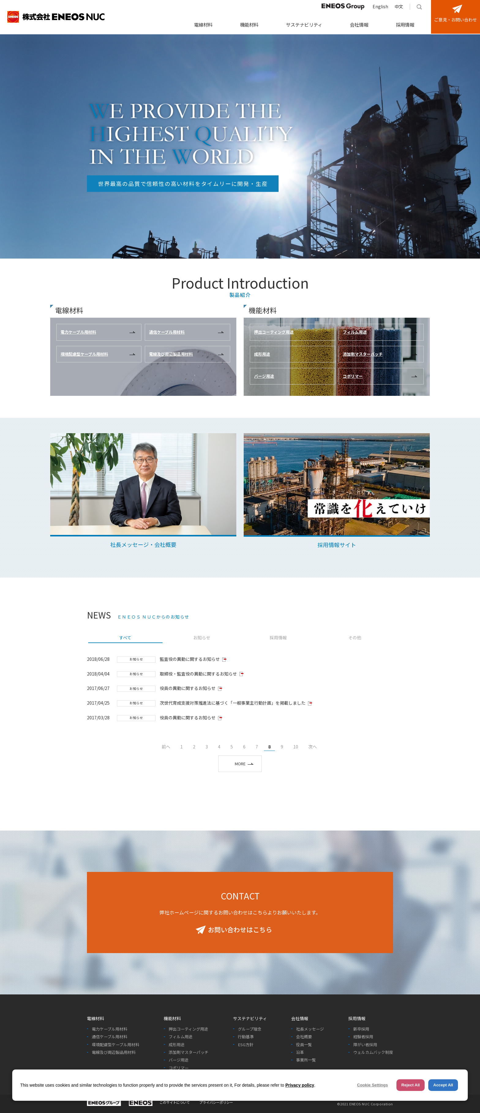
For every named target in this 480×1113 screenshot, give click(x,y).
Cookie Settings (372, 1085)
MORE (240, 764)
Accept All (443, 1085)
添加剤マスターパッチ (188, 1052)
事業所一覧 (306, 1060)
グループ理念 (249, 1029)
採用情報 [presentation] (278, 637)
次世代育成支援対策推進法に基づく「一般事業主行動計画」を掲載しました (233, 703)
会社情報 (359, 24)
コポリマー (179, 1068)
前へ (166, 747)
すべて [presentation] (125, 637)
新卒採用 (361, 1029)
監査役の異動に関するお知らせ (190, 659)
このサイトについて (174, 1102)
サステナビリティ (304, 24)
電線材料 (203, 24)
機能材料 (249, 24)
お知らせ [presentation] (201, 637)
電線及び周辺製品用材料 (114, 1052)
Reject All (410, 1085)
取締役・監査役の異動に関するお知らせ (198, 674)
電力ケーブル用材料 (109, 1029)
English (380, 6)
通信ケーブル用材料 (109, 1036)
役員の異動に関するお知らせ (188, 688)
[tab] (125, 638)
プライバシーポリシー (216, 1102)
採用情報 (405, 24)
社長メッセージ (310, 1029)
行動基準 (246, 1036)
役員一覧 (304, 1044)
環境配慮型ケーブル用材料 (115, 1044)
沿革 (300, 1052)
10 (295, 747)
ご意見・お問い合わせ (455, 20)
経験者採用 (363, 1036)
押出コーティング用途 (188, 1029)
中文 (399, 6)
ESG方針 (245, 1044)
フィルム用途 (181, 1036)
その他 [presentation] (354, 637)
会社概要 (304, 1036)
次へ (312, 747)
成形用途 (177, 1044)
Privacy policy (299, 1085)
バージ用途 (179, 1060)
